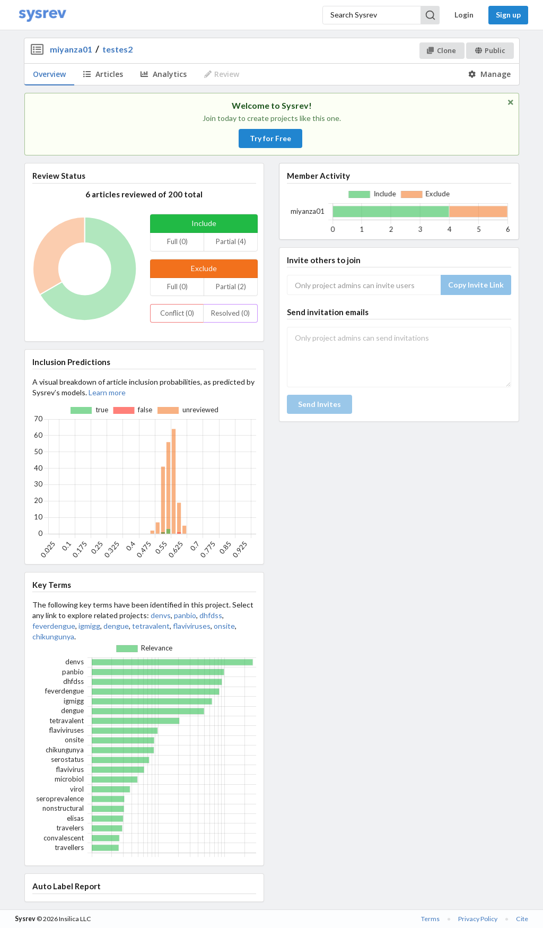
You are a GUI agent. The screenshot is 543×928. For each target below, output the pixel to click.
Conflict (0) (177, 313)
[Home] (42, 15)
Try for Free (270, 138)
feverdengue (53, 625)
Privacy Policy (477, 919)
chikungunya (53, 636)
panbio (185, 615)
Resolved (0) (230, 313)
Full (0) (177, 241)
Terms (430, 919)
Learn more (107, 392)
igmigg (89, 625)
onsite (224, 625)
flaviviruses (192, 625)
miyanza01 (71, 49)
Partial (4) (231, 241)
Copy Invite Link (476, 284)
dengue (116, 625)
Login (464, 14)
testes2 (117, 49)
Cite (522, 919)
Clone (441, 50)
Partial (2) (231, 286)
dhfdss (210, 615)
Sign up (508, 14)
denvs (161, 615)
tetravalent (151, 625)
